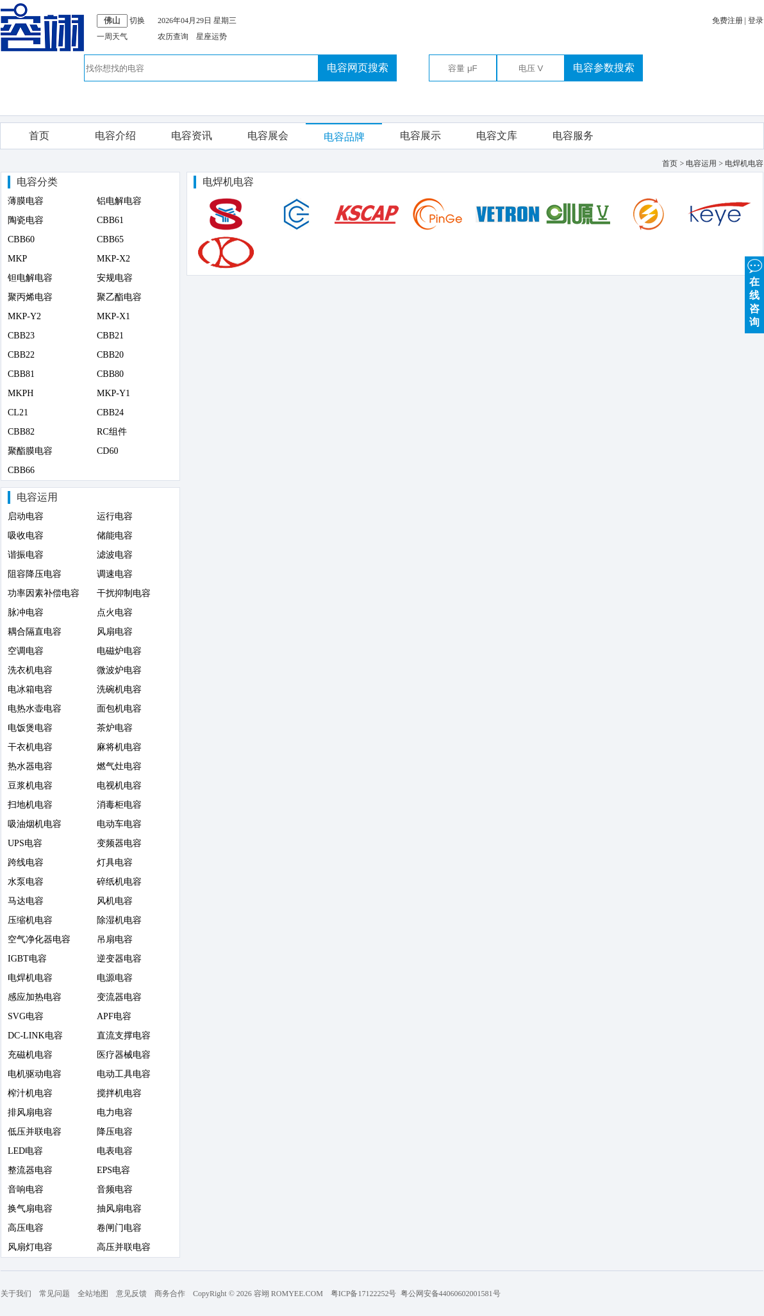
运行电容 (115, 516)
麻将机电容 (119, 747)
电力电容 (115, 1112)
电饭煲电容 (30, 728)
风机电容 (115, 901)
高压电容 (26, 1228)
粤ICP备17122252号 (364, 1293)
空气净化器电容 (39, 939)
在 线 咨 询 (754, 292)
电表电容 (115, 1151)
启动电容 (26, 516)
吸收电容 (26, 535)
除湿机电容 (119, 920)
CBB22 (21, 355)
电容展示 (420, 135)
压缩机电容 (30, 920)
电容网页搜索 (357, 67)
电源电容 (115, 978)
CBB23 (21, 335)
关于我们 (16, 1293)
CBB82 (21, 432)
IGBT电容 (27, 958)
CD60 (107, 451)
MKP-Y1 (113, 393)
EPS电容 (113, 1170)
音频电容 (115, 1189)
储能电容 (115, 535)
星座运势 (211, 36)
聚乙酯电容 (119, 297)
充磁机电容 (30, 1055)
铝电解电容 (119, 201)
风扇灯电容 (30, 1247)
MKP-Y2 (24, 316)
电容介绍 (115, 135)
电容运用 (37, 497)
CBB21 (110, 335)
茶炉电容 (115, 728)
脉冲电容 (26, 612)
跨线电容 (26, 862)
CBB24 (110, 412)
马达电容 (26, 901)
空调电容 (26, 651)
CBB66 (21, 470)
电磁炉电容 (119, 651)
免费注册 (727, 20)
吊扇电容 (115, 939)
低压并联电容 (35, 1132)
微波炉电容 (119, 670)
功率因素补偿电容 (43, 593)
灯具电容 (115, 862)
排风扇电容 (30, 1112)
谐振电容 (26, 555)
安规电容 (115, 278)
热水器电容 (30, 766)
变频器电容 (119, 843)
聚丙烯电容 (30, 297)
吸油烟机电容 (35, 824)
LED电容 (25, 1151)
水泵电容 (26, 882)
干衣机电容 (30, 747)
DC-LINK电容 (35, 1035)
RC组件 (112, 432)
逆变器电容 (119, 958)
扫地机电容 (30, 805)
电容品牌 (344, 136)
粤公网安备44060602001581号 (451, 1293)
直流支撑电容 (124, 1035)
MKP (17, 258)
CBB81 (21, 374)
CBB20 (110, 355)
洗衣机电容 (30, 670)
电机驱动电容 (35, 1074)
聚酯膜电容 (30, 451)
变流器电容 (119, 997)
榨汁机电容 (30, 1093)
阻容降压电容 (35, 574)
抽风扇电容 (119, 1208)
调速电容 (115, 574)
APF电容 (114, 1016)
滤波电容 (115, 555)
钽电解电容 (30, 278)
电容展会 (267, 135)
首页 (39, 135)
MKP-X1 (113, 316)
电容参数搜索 (604, 67)
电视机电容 (119, 785)
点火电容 (115, 612)
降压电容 (115, 1132)
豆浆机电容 (30, 785)
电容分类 (37, 181)
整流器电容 (30, 1170)
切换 (137, 20)
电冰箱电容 (30, 689)
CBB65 (110, 239)
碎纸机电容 (119, 882)
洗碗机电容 (119, 689)
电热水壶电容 (35, 708)
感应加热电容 (35, 997)
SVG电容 (26, 1016)
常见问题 (54, 1293)
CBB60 (21, 239)
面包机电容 (119, 708)
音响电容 (26, 1189)
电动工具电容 (124, 1074)
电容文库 (496, 135)
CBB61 (110, 220)
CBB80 (110, 374)
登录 (755, 20)
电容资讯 (191, 135)
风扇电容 (115, 632)
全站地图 (93, 1293)
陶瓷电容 (26, 220)
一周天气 (112, 36)
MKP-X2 (113, 258)
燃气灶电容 (119, 766)
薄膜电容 (26, 201)
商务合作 (169, 1293)
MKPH (20, 393)
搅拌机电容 (119, 1093)
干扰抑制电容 (124, 593)
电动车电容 (119, 824)
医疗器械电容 (124, 1055)
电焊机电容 (30, 978)
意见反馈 (131, 1293)
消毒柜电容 (119, 805)
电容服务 (573, 135)
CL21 (18, 412)
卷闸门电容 (119, 1228)
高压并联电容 (124, 1247)
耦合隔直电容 (35, 632)
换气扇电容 (30, 1208)
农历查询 (173, 36)
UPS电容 (25, 843)
